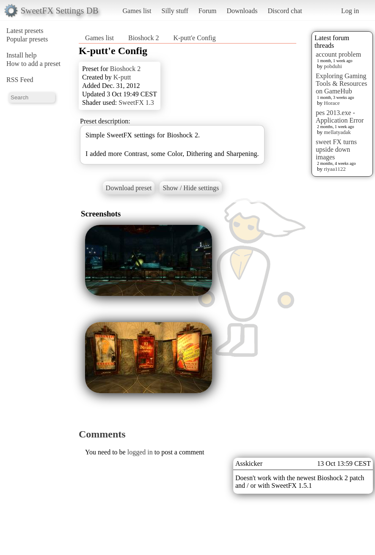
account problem (338, 54)
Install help (21, 55)
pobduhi (333, 66)
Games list (137, 10)
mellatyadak (337, 132)
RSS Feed (19, 79)
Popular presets (27, 39)
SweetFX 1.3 (136, 102)
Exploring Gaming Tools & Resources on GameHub (341, 83)
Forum (208, 10)
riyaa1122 (335, 169)
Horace (332, 103)
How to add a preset (33, 63)
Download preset (129, 187)
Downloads (241, 10)
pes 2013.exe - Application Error (340, 116)
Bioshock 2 (143, 37)
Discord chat (284, 10)
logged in (140, 452)
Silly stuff (175, 10)
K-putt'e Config (194, 37)
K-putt (122, 77)
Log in (350, 10)
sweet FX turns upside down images (336, 149)
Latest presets (25, 30)
